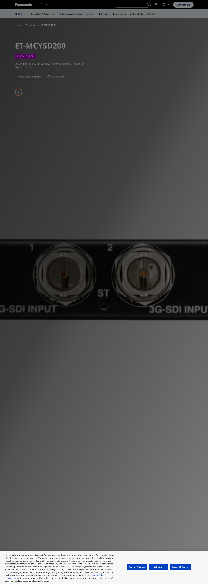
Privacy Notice (12, 578)
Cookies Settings (137, 567)
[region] (104, 567)
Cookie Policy (98, 575)
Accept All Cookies (181, 567)
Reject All (158, 567)
